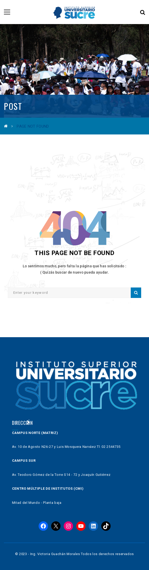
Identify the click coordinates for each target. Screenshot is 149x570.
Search (136, 292)
